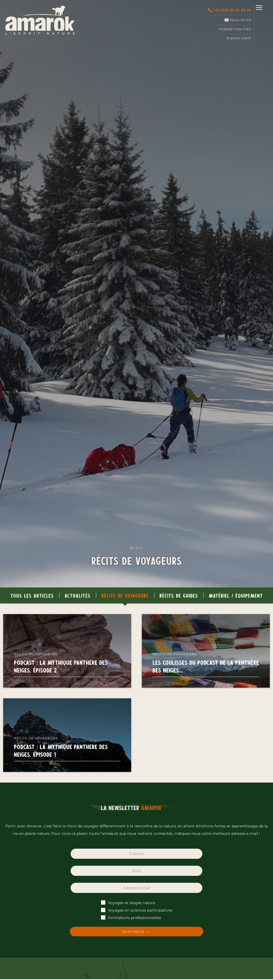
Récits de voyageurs (125, 595)
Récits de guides (178, 595)
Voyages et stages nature (128, 902)
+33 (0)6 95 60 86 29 (229, 10)
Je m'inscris (133, 931)
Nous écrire (237, 20)
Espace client (239, 38)
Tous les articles (32, 595)
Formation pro (235, 29)
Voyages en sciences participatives (137, 910)
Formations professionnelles (131, 917)
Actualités (78, 595)
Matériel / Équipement (236, 595)
